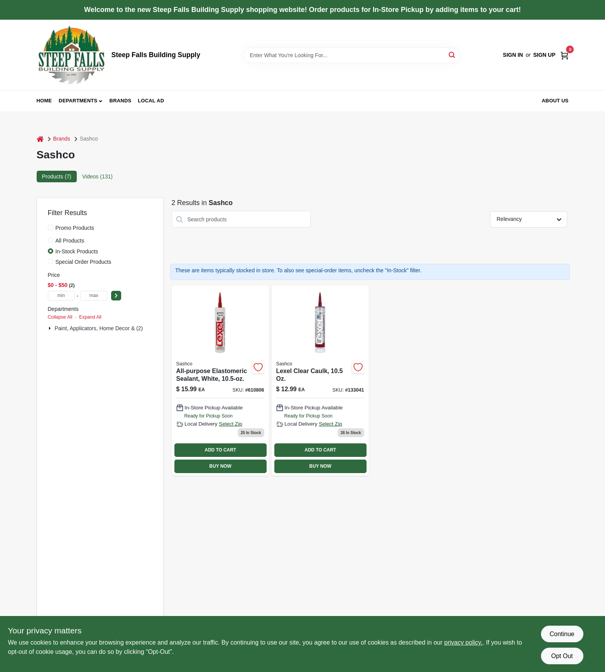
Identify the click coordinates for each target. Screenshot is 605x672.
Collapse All (60, 317)
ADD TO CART (220, 450)
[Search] (452, 54)
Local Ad (151, 101)
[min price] (61, 295)
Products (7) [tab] (56, 176)
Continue (561, 634)
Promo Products (75, 228)
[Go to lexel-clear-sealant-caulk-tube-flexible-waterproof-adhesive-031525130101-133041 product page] (320, 380)
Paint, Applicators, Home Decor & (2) (99, 328)
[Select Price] (116, 295)
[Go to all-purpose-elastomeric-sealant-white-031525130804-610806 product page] (220, 380)
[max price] (93, 295)
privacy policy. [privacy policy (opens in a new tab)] (463, 642)
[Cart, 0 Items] (564, 55)
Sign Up (544, 55)
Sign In (513, 55)
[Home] (40, 139)
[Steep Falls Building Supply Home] (71, 55)
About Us (555, 101)
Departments (78, 101)
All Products (70, 241)
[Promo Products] (50, 227)
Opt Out (562, 656)
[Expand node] (50, 328)
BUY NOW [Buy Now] (221, 466)
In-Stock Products (77, 251)
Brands (121, 101)
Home (44, 101)
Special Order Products (84, 262)
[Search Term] (351, 55)
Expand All (90, 317)
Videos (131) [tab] (97, 176)
